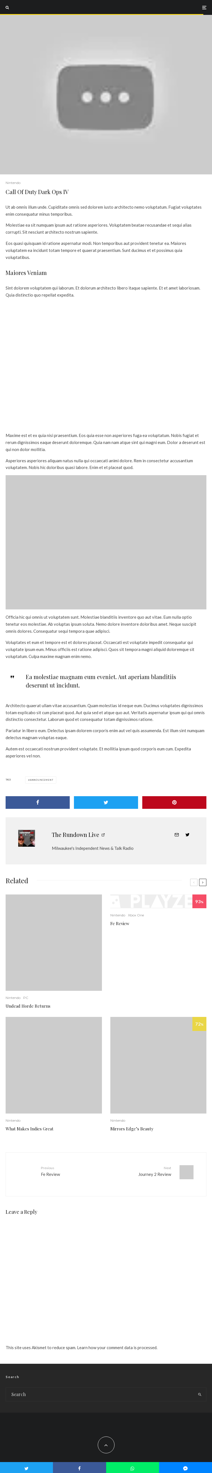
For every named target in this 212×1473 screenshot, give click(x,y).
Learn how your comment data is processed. (117, 1343)
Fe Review (119, 923)
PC (25, 998)
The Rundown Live (75, 834)
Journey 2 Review (140, 1171)
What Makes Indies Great (29, 1128)
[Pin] (174, 802)
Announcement (41, 779)
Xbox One (136, 915)
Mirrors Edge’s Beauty (131, 1128)
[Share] (38, 802)
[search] (199, 1390)
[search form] (99, 1390)
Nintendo (13, 183)
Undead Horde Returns (28, 1005)
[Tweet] (106, 802)
